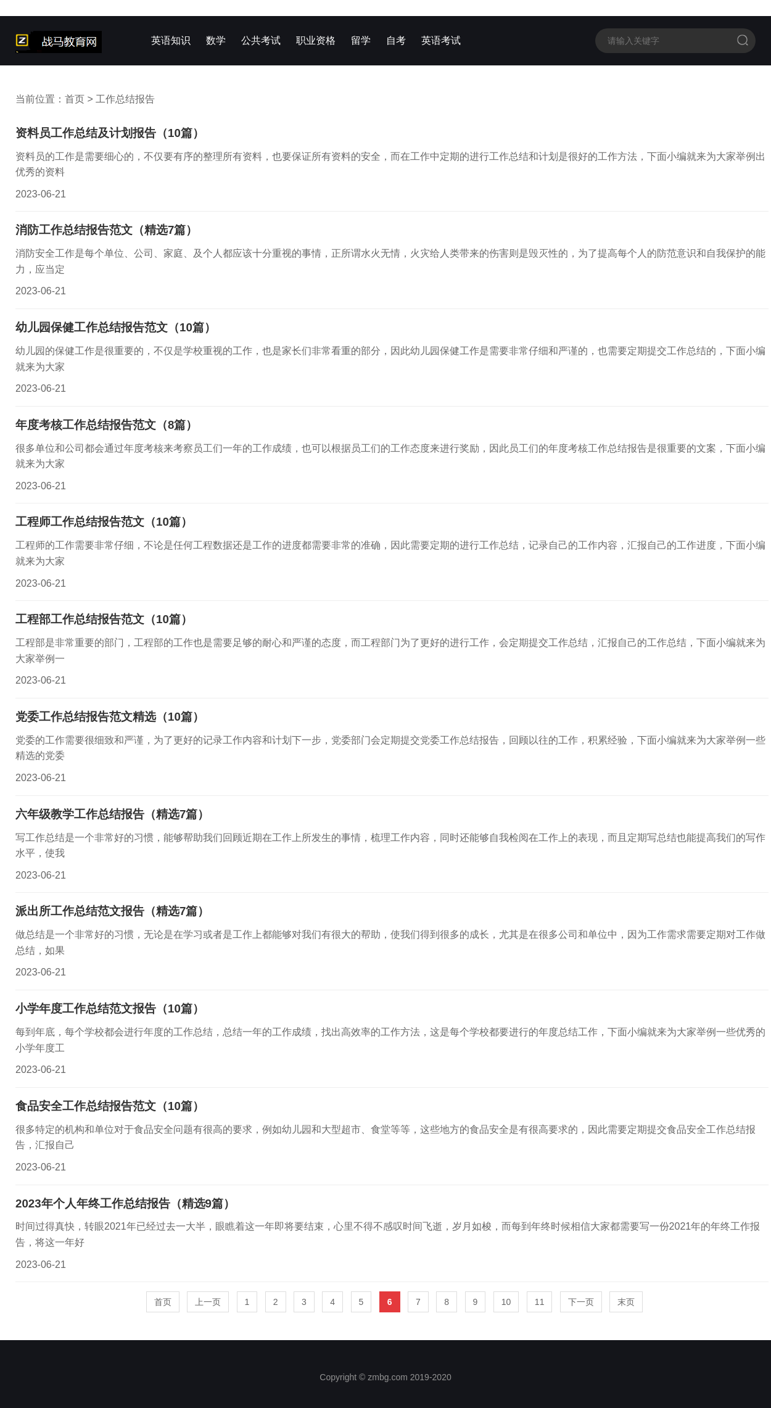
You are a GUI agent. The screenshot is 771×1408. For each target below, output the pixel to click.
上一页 (208, 1302)
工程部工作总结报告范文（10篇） (103, 619)
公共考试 (261, 40)
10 (506, 1302)
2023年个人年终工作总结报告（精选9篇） (125, 1203)
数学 (216, 40)
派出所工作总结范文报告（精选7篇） (112, 911)
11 (540, 1302)
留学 (361, 40)
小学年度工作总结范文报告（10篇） (109, 1008)
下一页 (581, 1302)
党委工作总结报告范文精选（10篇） (109, 716)
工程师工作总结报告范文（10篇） (103, 521)
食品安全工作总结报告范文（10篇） (109, 1105)
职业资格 (316, 40)
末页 (626, 1302)
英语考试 (441, 40)
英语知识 (171, 40)
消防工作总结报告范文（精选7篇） (106, 229)
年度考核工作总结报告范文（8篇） (106, 424)
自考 (396, 40)
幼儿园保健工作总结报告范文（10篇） (115, 327)
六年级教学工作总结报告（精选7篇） (112, 814)
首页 (75, 99)
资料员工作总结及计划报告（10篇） (109, 132)
